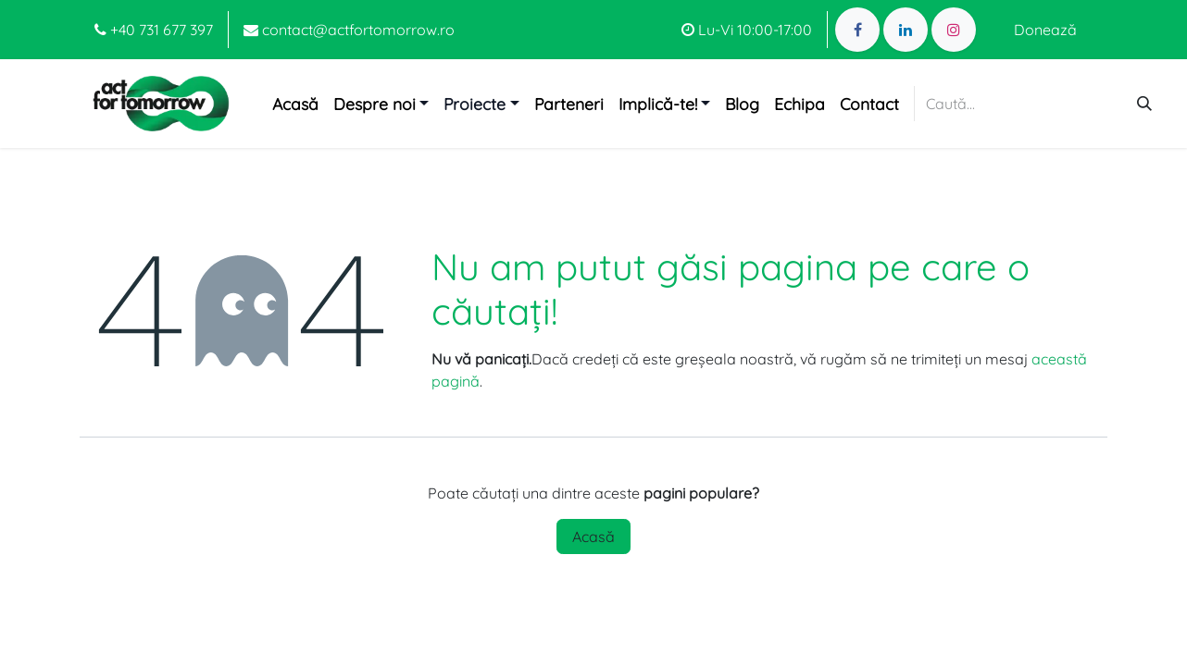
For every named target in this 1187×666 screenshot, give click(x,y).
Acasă (593, 536)
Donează (1045, 29)
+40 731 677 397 (153, 29)
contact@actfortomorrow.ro (349, 29)
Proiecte (475, 103)
